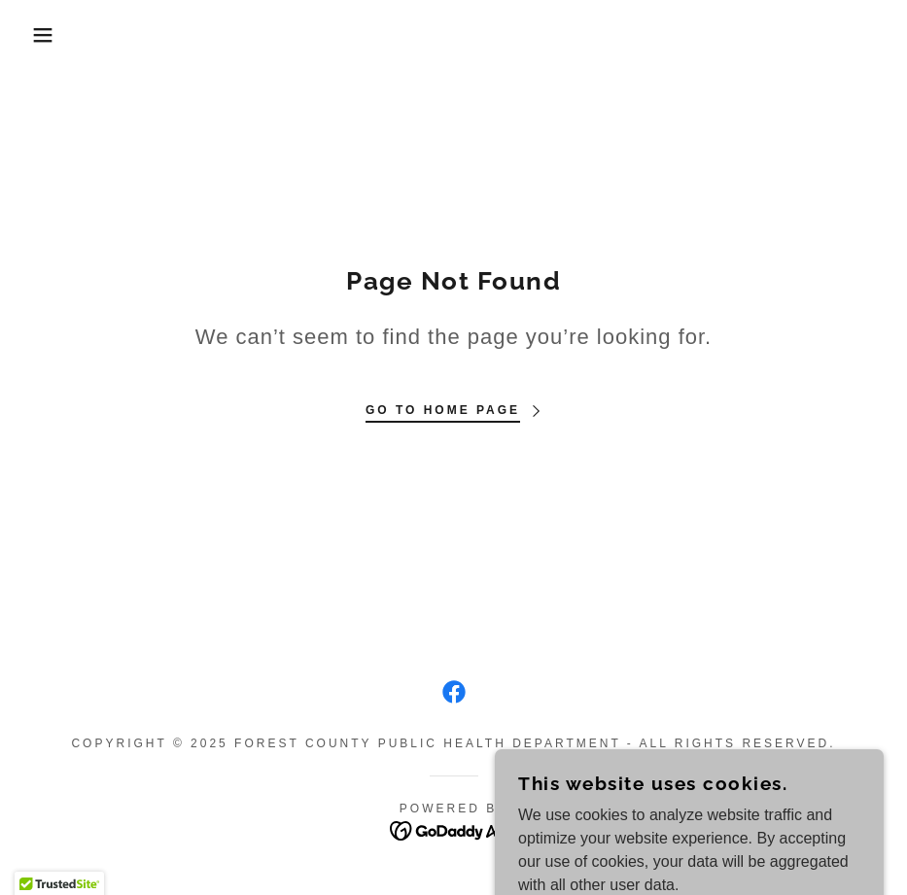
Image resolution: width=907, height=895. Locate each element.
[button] (45, 35)
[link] (454, 691)
